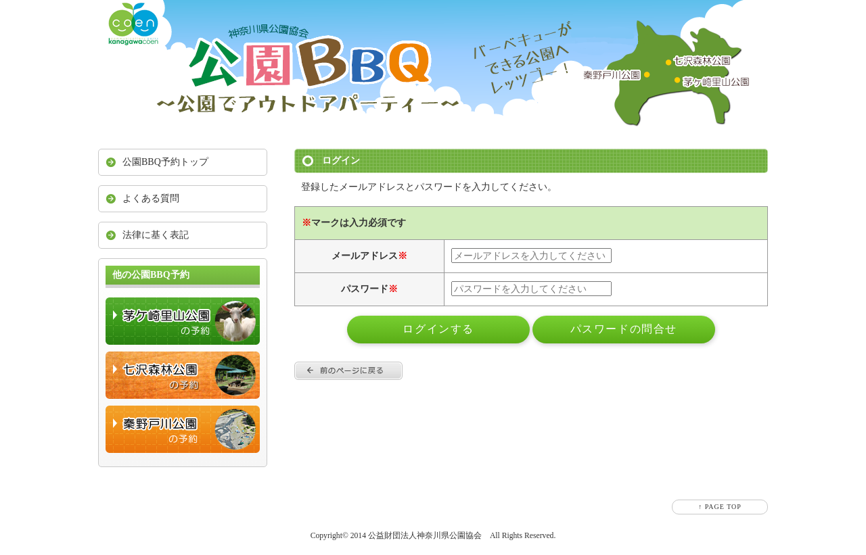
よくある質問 (150, 198)
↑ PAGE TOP (720, 506)
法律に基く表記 (155, 235)
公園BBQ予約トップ (165, 162)
